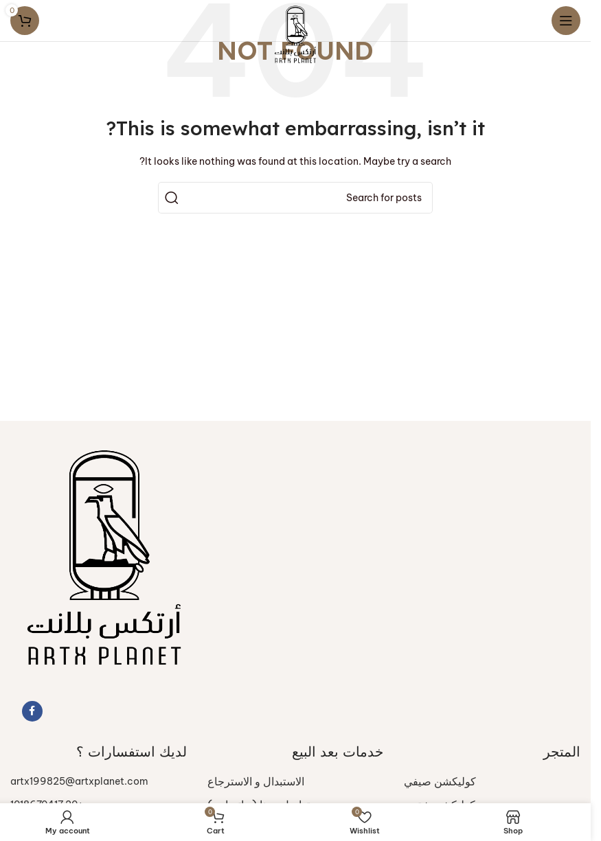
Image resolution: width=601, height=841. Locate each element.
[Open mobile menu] (566, 20)
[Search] (295, 198)
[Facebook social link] (32, 711)
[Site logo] (295, 32)
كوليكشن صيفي (440, 781)
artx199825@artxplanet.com (79, 781)
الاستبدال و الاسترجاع (255, 781)
